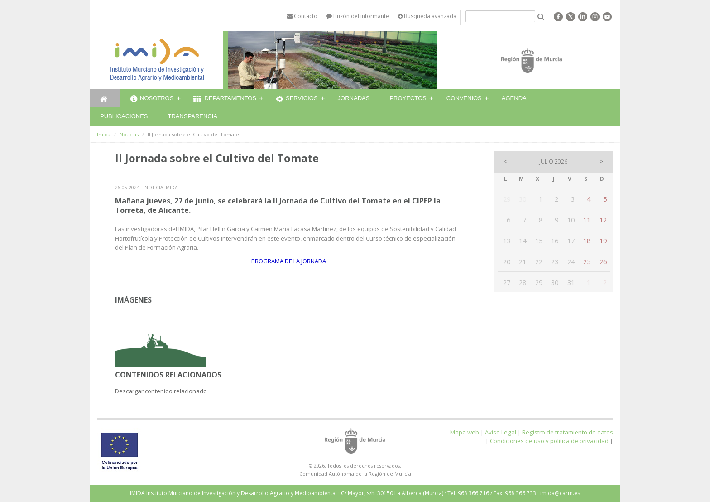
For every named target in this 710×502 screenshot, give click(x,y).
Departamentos (224, 99)
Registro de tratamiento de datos (567, 432)
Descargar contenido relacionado (161, 391)
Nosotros (151, 99)
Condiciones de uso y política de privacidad (549, 441)
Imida (103, 134)
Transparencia (192, 116)
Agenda (514, 98)
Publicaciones (124, 116)
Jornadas (354, 98)
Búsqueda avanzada (427, 16)
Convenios (464, 98)
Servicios (297, 99)
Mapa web (464, 432)
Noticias (129, 134)
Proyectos (407, 98)
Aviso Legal (500, 432)
